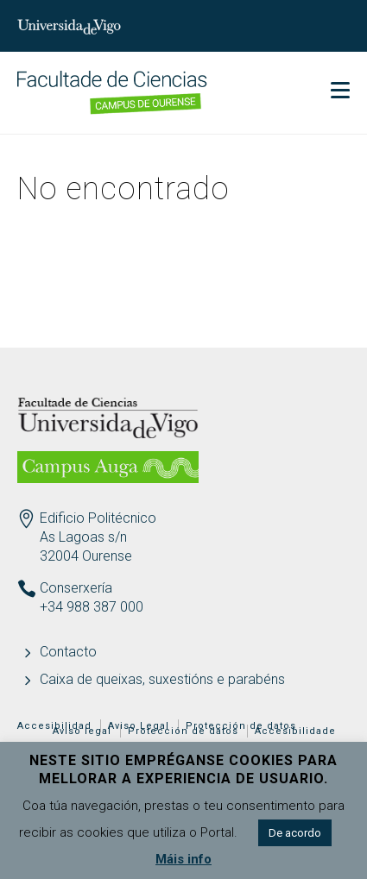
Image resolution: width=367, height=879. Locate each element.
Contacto (68, 652)
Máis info (183, 859)
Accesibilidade (295, 731)
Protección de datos (183, 731)
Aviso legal (82, 731)
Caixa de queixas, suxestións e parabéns (162, 679)
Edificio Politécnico (98, 518)
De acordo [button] (295, 832)
